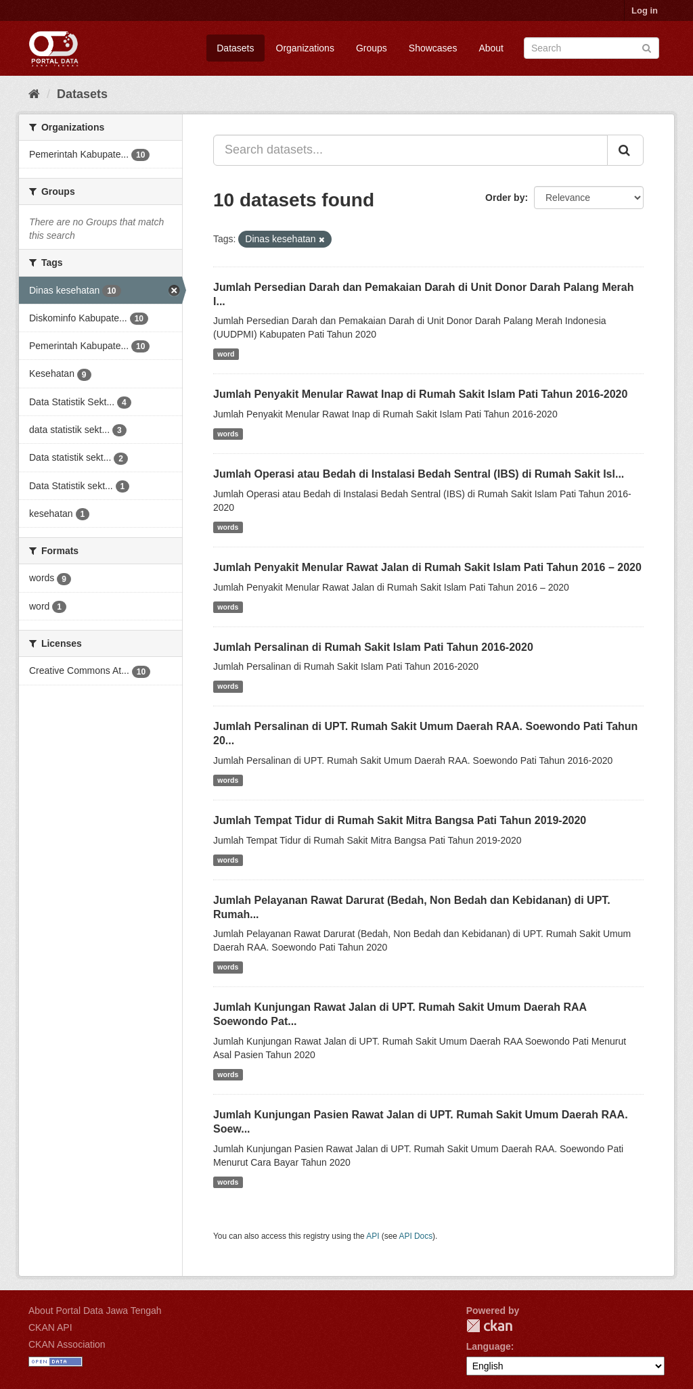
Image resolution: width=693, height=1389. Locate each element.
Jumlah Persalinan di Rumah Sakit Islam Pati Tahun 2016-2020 (373, 647)
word (225, 354)
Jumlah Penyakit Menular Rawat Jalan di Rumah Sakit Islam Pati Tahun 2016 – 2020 (427, 567)
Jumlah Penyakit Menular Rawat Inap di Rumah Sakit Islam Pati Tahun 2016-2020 (420, 394)
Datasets (235, 48)
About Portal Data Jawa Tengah (95, 1310)
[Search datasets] (591, 48)
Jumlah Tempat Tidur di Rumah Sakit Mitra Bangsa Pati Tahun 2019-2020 (399, 820)
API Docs (416, 1236)
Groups (371, 48)
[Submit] (646, 47)
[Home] (34, 94)
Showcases (433, 48)
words (227, 434)
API (372, 1236)
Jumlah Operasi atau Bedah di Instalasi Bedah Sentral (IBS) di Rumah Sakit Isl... (418, 474)
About (491, 48)
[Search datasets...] (410, 150)
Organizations (305, 48)
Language (488, 1346)
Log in (644, 10)
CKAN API (50, 1327)
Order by (504, 197)
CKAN (489, 1326)
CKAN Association (67, 1344)
